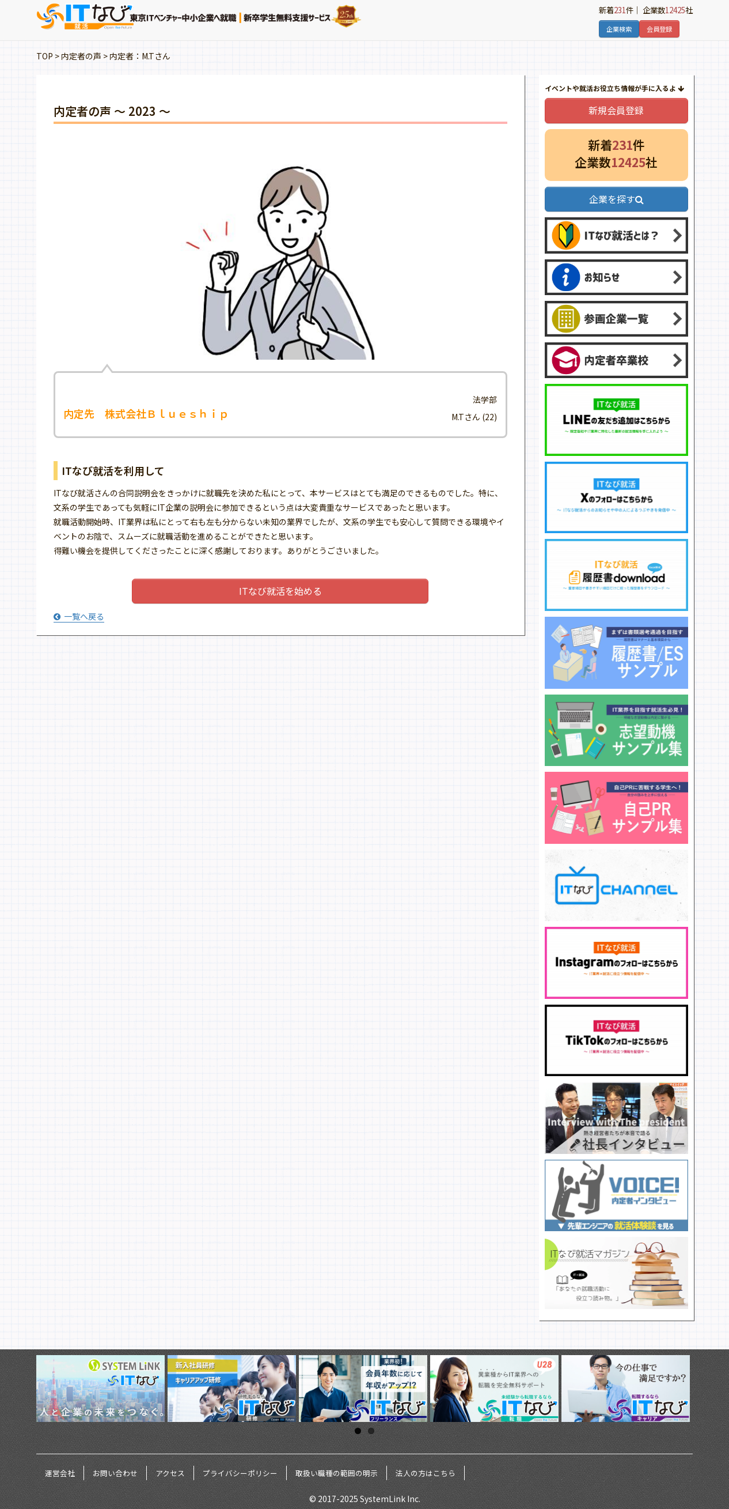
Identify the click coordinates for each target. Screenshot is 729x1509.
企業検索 (619, 28)
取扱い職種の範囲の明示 (336, 1472)
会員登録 (659, 28)
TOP (44, 56)
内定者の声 (81, 56)
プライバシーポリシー (240, 1472)
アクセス (170, 1472)
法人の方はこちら (425, 1472)
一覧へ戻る (79, 616)
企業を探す (616, 199)
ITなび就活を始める (280, 591)
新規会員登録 (616, 110)
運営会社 (60, 1472)
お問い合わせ (115, 1472)
